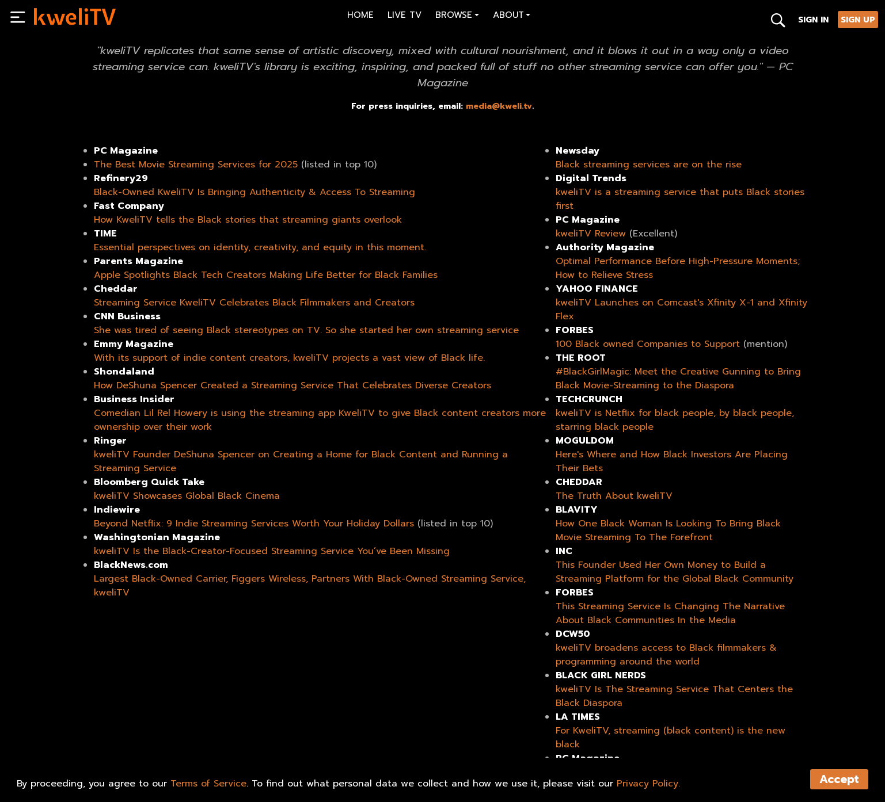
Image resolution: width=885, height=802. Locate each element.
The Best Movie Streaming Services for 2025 (196, 164)
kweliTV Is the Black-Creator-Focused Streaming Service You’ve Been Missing (272, 551)
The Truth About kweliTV (614, 496)
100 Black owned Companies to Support (648, 344)
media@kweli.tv (499, 106)
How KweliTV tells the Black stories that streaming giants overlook (248, 220)
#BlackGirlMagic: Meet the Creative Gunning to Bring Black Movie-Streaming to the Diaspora (678, 378)
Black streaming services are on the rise (649, 164)
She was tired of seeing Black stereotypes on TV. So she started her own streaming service (306, 330)
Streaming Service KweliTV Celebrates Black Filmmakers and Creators (254, 303)
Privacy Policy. (648, 783)
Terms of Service (208, 783)
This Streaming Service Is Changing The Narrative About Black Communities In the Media (670, 613)
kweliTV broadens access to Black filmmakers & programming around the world (666, 655)
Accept (839, 779)
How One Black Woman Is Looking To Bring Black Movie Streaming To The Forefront (668, 530)
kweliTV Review (591, 233)
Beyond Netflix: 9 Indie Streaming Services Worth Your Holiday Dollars (254, 523)
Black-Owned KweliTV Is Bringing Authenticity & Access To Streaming (254, 192)
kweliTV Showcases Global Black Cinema (187, 496)
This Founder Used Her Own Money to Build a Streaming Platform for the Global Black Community (674, 572)
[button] (457, 16)
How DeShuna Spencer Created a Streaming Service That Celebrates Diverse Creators (292, 385)
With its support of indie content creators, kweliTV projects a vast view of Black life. (289, 358)
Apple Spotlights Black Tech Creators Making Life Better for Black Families (266, 275)
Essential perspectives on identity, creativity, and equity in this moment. (260, 247)
